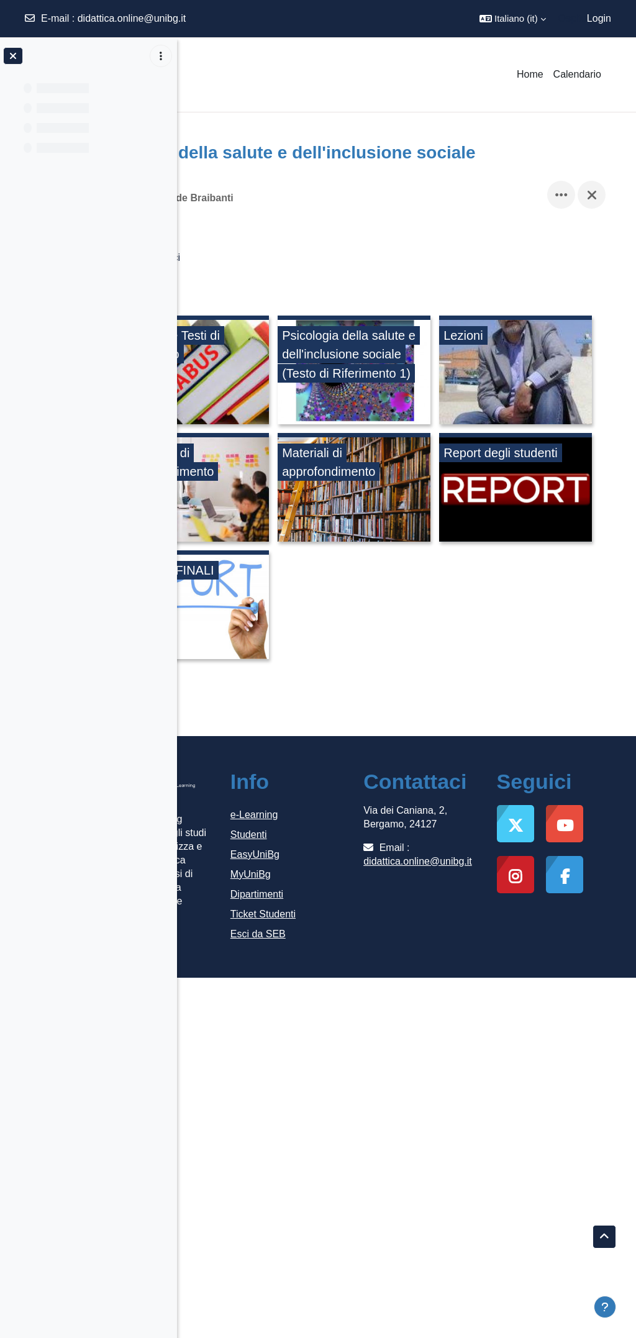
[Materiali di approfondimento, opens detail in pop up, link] (276, 607)
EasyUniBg (333, 976)
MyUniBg (329, 996)
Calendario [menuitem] (577, 74)
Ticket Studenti (341, 1036)
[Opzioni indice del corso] (161, 56)
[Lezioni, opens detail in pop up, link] (276, 489)
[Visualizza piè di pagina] (605, 1307)
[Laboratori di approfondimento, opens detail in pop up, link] (446, 489)
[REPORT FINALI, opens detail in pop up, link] (276, 724)
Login (599, 18)
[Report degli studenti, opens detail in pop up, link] (446, 607)
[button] (512, 18)
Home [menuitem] (530, 74)
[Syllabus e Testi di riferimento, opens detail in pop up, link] (276, 372)
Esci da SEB (336, 1055)
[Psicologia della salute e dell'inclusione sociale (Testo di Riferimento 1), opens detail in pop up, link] (446, 372)
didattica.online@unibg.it (132, 18)
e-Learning (333, 936)
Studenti (327, 956)
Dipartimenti (335, 1016)
